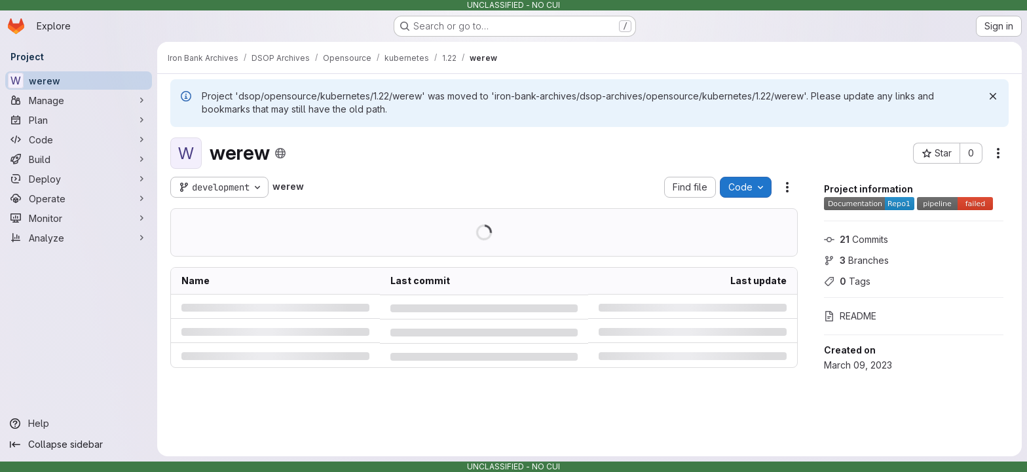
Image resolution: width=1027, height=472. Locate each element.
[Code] (78, 139)
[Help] (78, 423)
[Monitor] (78, 218)
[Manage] (78, 100)
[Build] (78, 159)
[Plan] (78, 120)
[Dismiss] (993, 96)
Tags (847, 281)
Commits (856, 239)
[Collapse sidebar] (78, 444)
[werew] (78, 80)
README (850, 315)
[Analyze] (78, 237)
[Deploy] (78, 179)
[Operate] (78, 198)
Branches (856, 260)
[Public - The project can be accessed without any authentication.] (280, 153)
